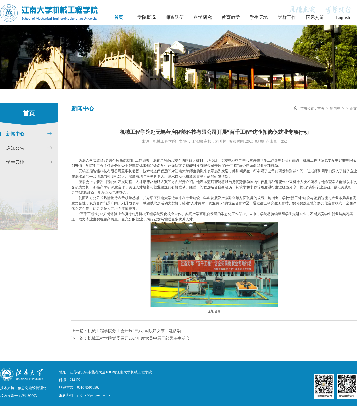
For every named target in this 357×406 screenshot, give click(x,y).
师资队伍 (174, 17)
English (343, 17)
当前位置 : (308, 108)
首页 (118, 17)
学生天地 (259, 17)
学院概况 (146, 17)
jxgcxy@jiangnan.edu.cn (95, 395)
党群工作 (287, 17)
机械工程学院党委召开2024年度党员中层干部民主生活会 (139, 338)
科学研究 (203, 17)
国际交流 (315, 17)
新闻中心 (337, 108)
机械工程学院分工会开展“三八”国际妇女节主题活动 (134, 331)
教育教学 (231, 17)
